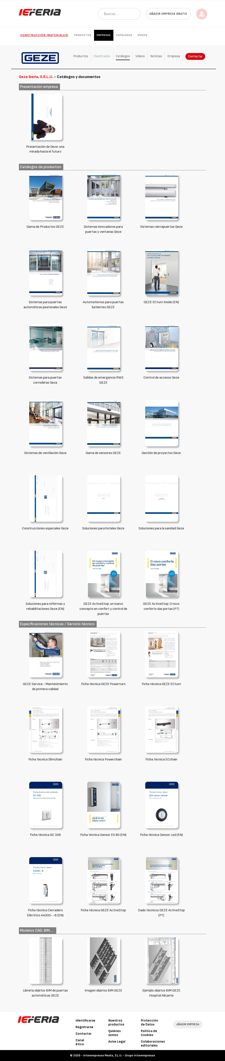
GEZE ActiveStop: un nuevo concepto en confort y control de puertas (103, 609)
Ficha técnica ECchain (161, 759)
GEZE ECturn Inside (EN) (161, 302)
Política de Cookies (149, 1033)
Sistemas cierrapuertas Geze (161, 227)
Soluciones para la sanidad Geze (161, 528)
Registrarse (84, 1027)
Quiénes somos (114, 1033)
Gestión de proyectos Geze (161, 453)
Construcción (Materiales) (44, 35)
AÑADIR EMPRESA (187, 1024)
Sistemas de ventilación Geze (45, 453)
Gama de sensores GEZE (103, 453)
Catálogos (124, 35)
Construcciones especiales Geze (45, 528)
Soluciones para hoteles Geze (103, 528)
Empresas (104, 35)
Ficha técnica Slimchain (45, 759)
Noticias (156, 56)
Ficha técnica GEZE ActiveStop (103, 910)
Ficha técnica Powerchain (103, 759)
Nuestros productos (116, 1022)
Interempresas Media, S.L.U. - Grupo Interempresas (119, 1055)
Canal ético (80, 1042)
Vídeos (142, 35)
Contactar (195, 56)
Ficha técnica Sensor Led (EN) (161, 835)
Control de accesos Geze (161, 378)
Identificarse (85, 1020)
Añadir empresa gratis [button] (168, 14)
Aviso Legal (116, 1042)
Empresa (173, 56)
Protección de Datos (149, 1022)
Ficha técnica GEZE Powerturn (103, 684)
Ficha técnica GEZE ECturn (161, 684)
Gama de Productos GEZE (45, 227)
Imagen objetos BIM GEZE (103, 990)
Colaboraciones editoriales (153, 1044)
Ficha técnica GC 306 (45, 835)
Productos (82, 35)
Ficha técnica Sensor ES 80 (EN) (103, 835)
